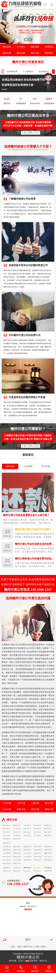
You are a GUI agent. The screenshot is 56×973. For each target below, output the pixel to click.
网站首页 (7, 47)
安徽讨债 (21, 809)
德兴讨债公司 (37, 832)
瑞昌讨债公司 (17, 838)
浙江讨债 (49, 803)
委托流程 (21, 53)
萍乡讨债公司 (27, 828)
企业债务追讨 (43, 71)
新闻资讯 (49, 47)
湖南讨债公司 (7, 843)
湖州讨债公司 (27, 867)
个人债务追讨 (28, 71)
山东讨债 (7, 809)
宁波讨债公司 (48, 867)
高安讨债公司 (27, 835)
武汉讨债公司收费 (27, 871)
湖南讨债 (49, 809)
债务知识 (10, 466)
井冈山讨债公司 (7, 836)
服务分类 (7, 53)
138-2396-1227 (30, 132)
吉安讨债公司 (7, 832)
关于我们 (21, 47)
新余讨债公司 (7, 828)
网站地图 (13, 961)
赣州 (43, 946)
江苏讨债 (21, 803)
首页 (19, 946)
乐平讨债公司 (37, 835)
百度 (21, 961)
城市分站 (35, 53)
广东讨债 (7, 803)
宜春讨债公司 (37, 825)
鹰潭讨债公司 (48, 828)
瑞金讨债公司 (48, 832)
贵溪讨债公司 (7, 838)
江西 (37, 946)
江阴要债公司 (7, 867)
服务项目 (35, 47)
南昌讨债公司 (7, 825)
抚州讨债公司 (37, 828)
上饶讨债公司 (27, 825)
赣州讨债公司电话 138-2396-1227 (28, 589)
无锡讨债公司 (17, 871)
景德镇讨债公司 (48, 826)
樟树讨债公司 (27, 832)
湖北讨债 (35, 809)
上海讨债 (35, 803)
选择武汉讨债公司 (7, 871)
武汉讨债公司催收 (37, 871)
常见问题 (45, 466)
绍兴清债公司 (37, 867)
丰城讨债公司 (17, 832)
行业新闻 (28, 466)
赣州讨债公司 (17, 825)
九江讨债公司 (17, 828)
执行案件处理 (12, 71)
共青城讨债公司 (17, 836)
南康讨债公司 (48, 835)
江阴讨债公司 (17, 867)
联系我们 (49, 53)
